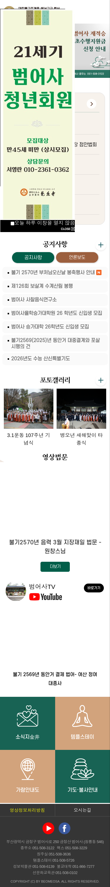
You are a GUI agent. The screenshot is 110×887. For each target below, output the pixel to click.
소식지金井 (28, 722)
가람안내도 (27, 775)
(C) (33, 881)
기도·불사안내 (82, 775)
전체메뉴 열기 (99, 11)
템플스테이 (82, 722)
